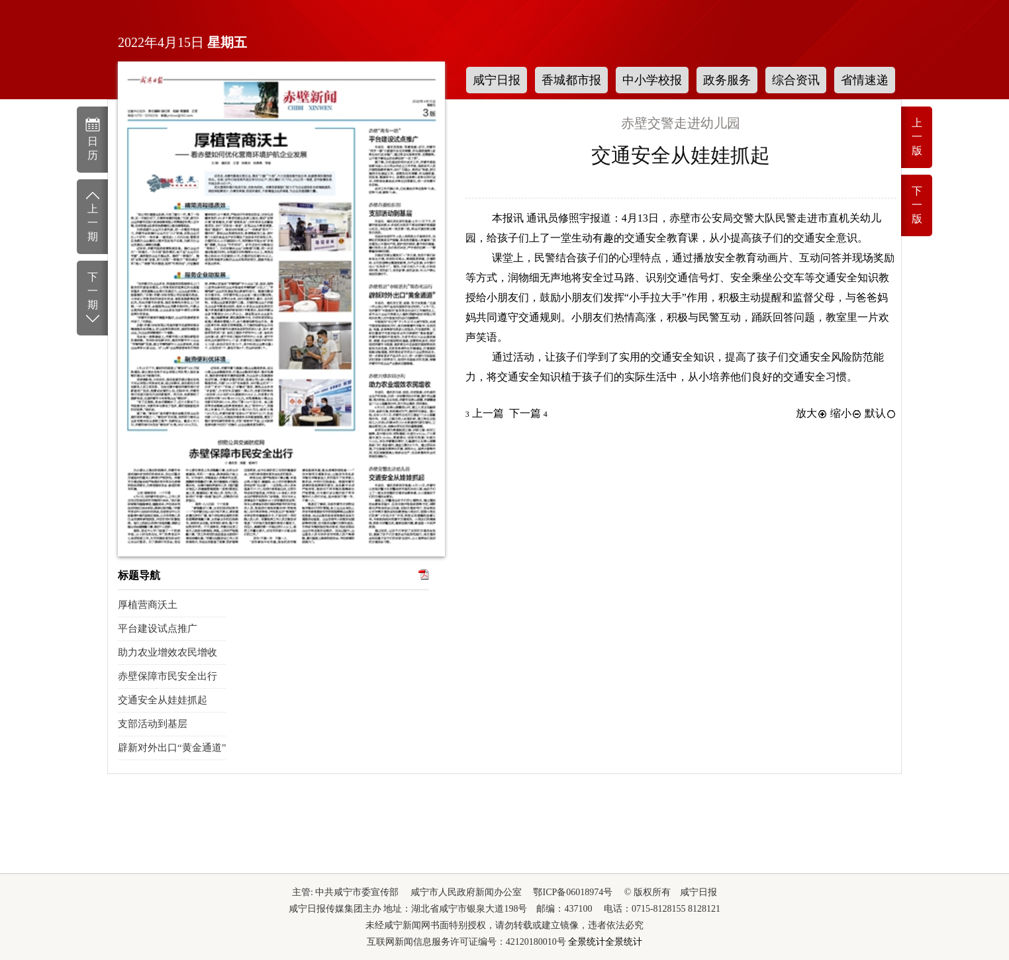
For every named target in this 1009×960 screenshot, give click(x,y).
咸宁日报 (496, 80)
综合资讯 (796, 80)
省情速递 (865, 80)
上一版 (917, 136)
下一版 (917, 204)
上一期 (92, 215)
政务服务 (727, 80)
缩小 (846, 413)
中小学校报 (652, 80)
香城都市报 (571, 80)
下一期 (92, 298)
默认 (880, 413)
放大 (812, 413)
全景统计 (586, 942)
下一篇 (528, 413)
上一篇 (484, 413)
